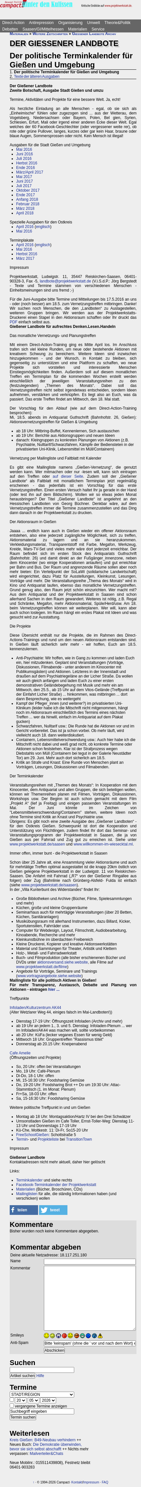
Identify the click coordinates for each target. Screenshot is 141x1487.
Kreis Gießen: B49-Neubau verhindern (43, 1440)
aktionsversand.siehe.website (62, 962)
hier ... (53, 989)
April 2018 (25, 213)
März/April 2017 (29, 172)
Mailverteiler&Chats (46, 1453)
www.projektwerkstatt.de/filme (41, 967)
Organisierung (70, 22)
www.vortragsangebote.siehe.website (49, 976)
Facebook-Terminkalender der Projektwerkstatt (56, 1184)
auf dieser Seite (68, 476)
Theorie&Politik (118, 22)
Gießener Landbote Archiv (94, 33)
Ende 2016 (25, 167)
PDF (13, 322)
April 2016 (25, 226)
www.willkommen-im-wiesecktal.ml (103, 844)
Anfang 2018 (27, 199)
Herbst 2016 (26, 163)
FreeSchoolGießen (32, 1135)
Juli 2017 (24, 186)
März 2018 (25, 208)
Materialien (77, 29)
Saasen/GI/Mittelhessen (43, 29)
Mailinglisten (26, 1194)
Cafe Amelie (20, 1053)
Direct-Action (13, 22)
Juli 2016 (24, 158)
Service (98, 29)
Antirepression (41, 22)
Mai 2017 (24, 176)
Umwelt (93, 22)
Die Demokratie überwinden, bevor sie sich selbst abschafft (46, 1446)
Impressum (91, 1482)
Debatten (10, 29)
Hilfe (40, 1375)
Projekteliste (48, 1139)
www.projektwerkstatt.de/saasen (37, 844)
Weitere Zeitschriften (50, 33)
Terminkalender (29, 1180)
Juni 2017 (24, 181)
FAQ (105, 1482)
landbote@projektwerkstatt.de (65, 281)
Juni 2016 (24, 154)
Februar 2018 (27, 204)
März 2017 (25, 258)
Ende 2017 (25, 195)
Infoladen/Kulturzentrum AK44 (35, 1007)
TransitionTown (79, 1139)
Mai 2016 (24, 149)
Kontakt (76, 1482)
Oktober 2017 (28, 190)
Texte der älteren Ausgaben (36, 76)
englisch (43, 226)
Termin (22, 1139)
